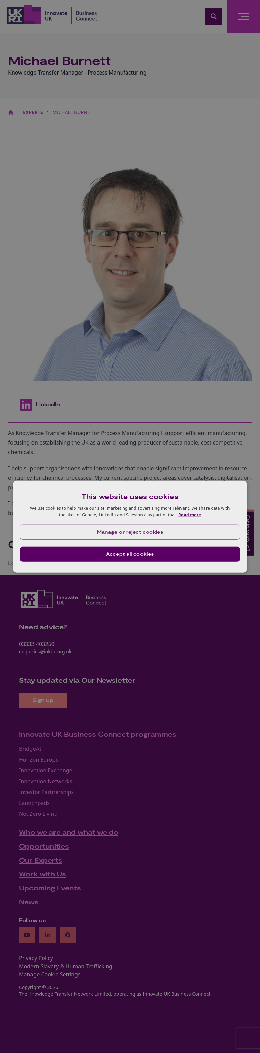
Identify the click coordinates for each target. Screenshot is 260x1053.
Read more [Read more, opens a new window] (189, 515)
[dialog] (130, 527)
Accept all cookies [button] (130, 554)
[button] (130, 532)
